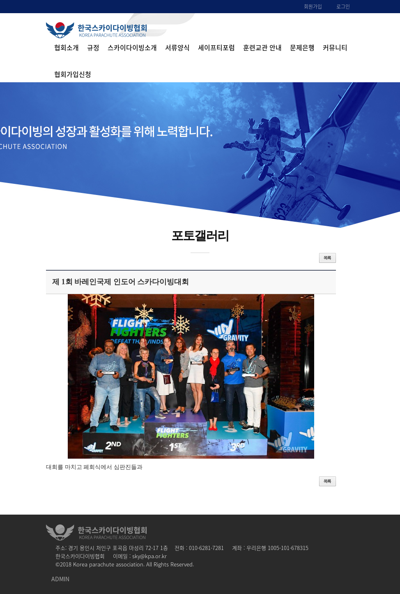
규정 (93, 47)
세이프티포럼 (216, 47)
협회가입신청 (72, 74)
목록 (327, 258)
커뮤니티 (335, 47)
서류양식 (177, 47)
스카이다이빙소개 (132, 47)
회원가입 (313, 6)
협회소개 (66, 47)
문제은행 (302, 47)
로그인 (343, 6)
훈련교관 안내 (262, 47)
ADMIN (60, 579)
